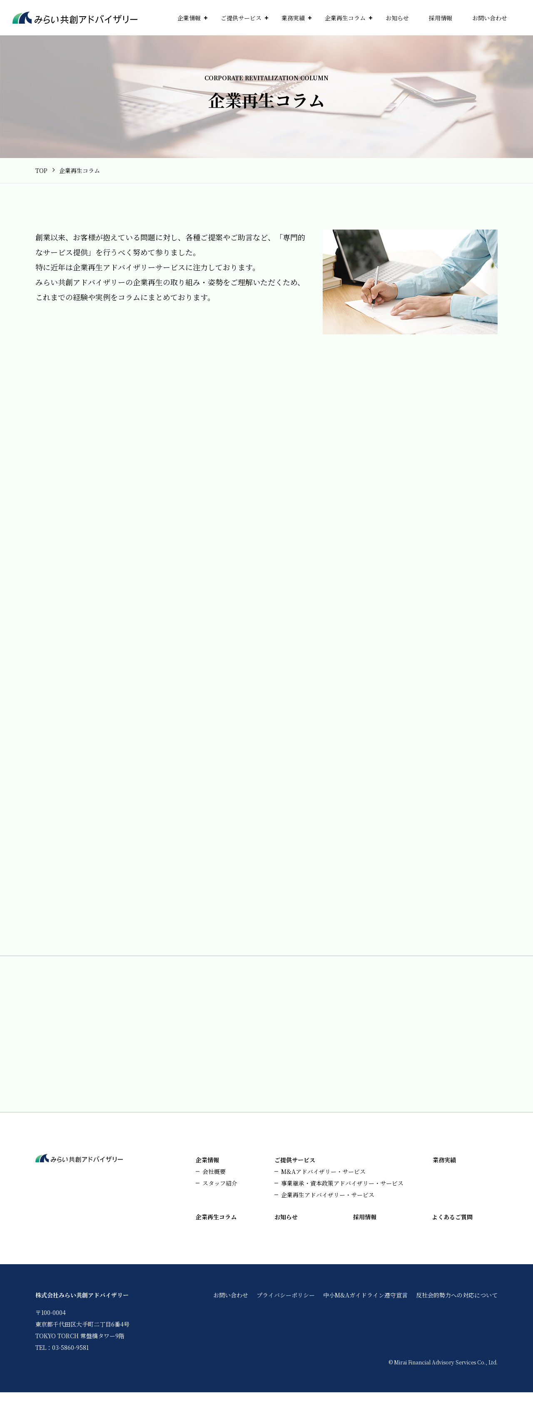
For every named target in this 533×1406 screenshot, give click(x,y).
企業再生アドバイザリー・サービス (327, 1208)
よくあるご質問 (452, 1230)
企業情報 (189, 18)
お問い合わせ (489, 18)
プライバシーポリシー (286, 1309)
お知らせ (397, 18)
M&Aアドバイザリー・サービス (323, 1185)
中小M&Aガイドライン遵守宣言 (365, 1309)
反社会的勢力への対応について (457, 1309)
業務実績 (293, 18)
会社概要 (214, 1185)
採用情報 (440, 18)
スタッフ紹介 (219, 1197)
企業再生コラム (345, 18)
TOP (41, 170)
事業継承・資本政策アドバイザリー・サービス (342, 1197)
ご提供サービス (241, 18)
